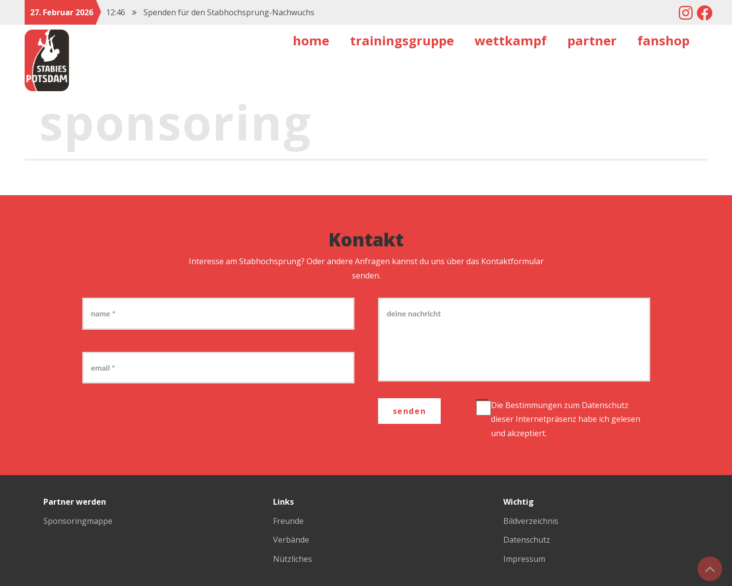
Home (311, 40)
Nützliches (292, 558)
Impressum (524, 558)
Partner (592, 40)
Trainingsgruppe (402, 40)
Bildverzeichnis (530, 521)
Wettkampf (511, 40)
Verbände (291, 539)
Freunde (288, 521)
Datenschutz (605, 405)
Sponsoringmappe (77, 521)
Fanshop (663, 40)
